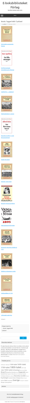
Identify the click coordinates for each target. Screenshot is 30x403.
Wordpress (22, 401)
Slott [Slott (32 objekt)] (5, 380)
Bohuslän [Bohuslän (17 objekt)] (13, 372)
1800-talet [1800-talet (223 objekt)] (15, 367)
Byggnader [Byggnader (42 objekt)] (22, 372)
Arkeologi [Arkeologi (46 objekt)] (16, 370)
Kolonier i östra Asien (6, 181)
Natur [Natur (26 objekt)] (14, 378)
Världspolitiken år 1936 (7, 293)
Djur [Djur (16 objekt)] (6, 373)
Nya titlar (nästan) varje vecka (15, 10)
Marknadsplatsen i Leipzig (7, 114)
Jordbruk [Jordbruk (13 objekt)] (12, 376)
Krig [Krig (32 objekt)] (2, 378)
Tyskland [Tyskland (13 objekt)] (26, 380)
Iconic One (7, 401)
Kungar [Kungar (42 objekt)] (5, 378)
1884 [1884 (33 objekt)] (2, 370)
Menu (15, 15)
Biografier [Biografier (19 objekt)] (8, 372)
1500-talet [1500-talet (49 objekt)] (13, 364)
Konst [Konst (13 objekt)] (27, 376)
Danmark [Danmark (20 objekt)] (3, 374)
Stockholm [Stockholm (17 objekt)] (10, 380)
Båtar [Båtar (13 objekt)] (27, 372)
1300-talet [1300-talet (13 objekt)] (3, 364)
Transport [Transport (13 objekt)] (22, 380)
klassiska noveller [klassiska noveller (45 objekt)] (20, 376)
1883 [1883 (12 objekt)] (25, 367)
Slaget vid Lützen (5, 159)
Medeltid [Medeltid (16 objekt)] (10, 377)
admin (4, 24)
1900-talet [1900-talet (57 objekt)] (8, 370)
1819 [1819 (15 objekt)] (23, 367)
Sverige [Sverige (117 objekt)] (16, 380)
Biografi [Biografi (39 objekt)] (3, 372)
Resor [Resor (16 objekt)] (22, 377)
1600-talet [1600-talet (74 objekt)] (21, 364)
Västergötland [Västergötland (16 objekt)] (8, 382)
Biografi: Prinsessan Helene (8, 203)
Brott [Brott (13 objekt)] (17, 372)
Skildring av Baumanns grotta (8, 271)
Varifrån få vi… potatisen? (7, 92)
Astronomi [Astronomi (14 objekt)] (22, 370)
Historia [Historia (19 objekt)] (8, 376)
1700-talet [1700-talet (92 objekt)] (5, 367)
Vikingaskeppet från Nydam (8, 225)
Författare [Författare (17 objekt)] (3, 376)
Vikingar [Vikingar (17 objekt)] (3, 382)
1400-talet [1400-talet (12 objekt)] (7, 364)
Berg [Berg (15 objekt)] (26, 370)
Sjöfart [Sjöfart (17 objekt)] (2, 380)
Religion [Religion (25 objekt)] (18, 378)
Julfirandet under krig (6, 315)
